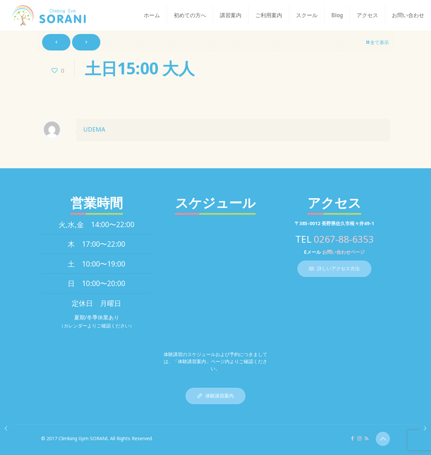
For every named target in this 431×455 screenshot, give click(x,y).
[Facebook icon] (352, 438)
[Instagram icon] (359, 438)
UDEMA (94, 129)
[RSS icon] (366, 438)
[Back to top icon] (383, 439)
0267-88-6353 (344, 239)
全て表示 (377, 42)
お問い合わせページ (343, 252)
